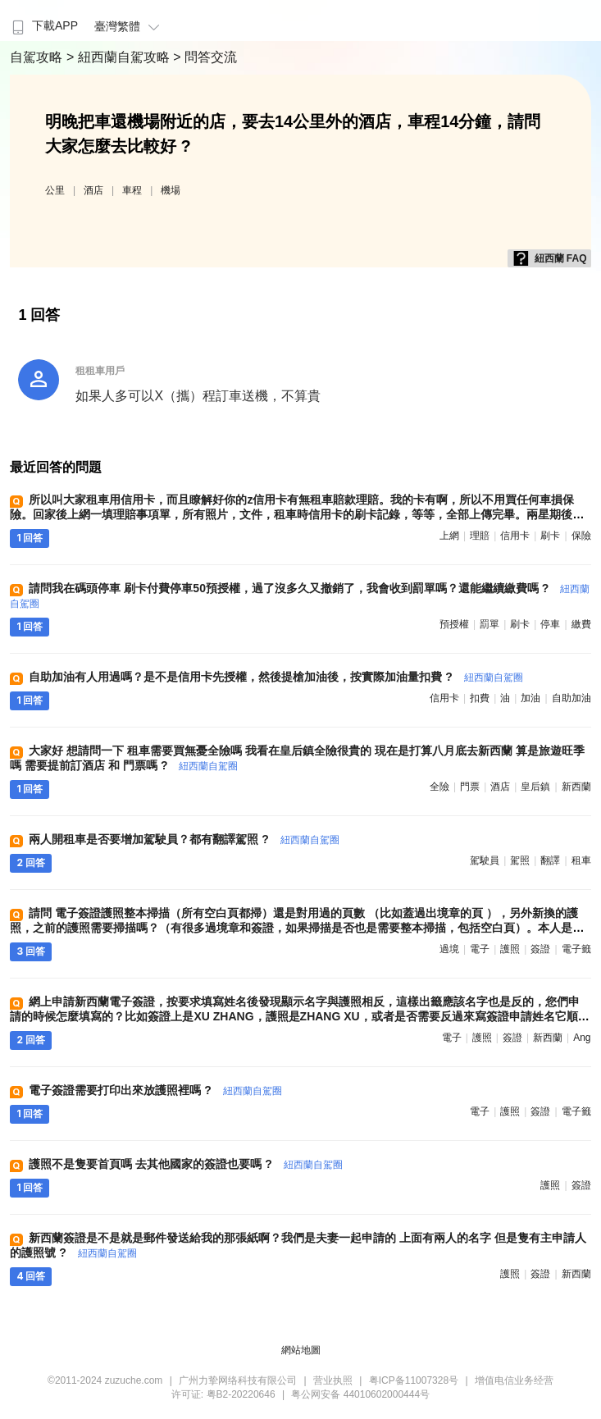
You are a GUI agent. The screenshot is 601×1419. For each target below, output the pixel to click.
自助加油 (571, 698)
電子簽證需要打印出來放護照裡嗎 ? (155, 1090)
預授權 (454, 624)
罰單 (489, 624)
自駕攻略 (38, 57)
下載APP (43, 25)
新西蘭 (576, 786)
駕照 (520, 860)
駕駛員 (484, 860)
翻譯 (550, 860)
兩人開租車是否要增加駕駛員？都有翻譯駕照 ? (184, 839)
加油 (530, 698)
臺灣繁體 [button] (129, 26)
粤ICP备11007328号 (413, 1380)
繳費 (581, 624)
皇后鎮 (535, 786)
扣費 (479, 698)
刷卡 (550, 535)
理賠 (479, 535)
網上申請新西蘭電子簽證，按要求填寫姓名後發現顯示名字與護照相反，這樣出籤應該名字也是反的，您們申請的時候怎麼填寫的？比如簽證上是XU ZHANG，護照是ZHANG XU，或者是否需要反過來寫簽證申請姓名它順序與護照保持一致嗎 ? (299, 1016)
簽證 (540, 949)
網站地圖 (301, 1350)
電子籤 (576, 949)
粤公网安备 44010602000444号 (360, 1394)
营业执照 (333, 1380)
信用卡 (515, 535)
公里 (55, 190)
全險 (439, 786)
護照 (510, 949)
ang (581, 1037)
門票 (470, 786)
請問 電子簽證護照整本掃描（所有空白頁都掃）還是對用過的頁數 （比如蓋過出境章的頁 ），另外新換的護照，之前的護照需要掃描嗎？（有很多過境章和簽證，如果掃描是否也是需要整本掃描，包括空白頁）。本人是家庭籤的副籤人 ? (297, 927)
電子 (479, 949)
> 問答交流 (205, 57)
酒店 (93, 190)
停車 (550, 624)
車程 (132, 190)
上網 (449, 535)
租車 (581, 860)
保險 (581, 535)
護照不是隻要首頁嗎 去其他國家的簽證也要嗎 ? (185, 1163)
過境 (449, 949)
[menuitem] (43, 20)
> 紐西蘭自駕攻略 (119, 57)
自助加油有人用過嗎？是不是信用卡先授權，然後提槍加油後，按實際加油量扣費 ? (275, 676)
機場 (170, 190)
